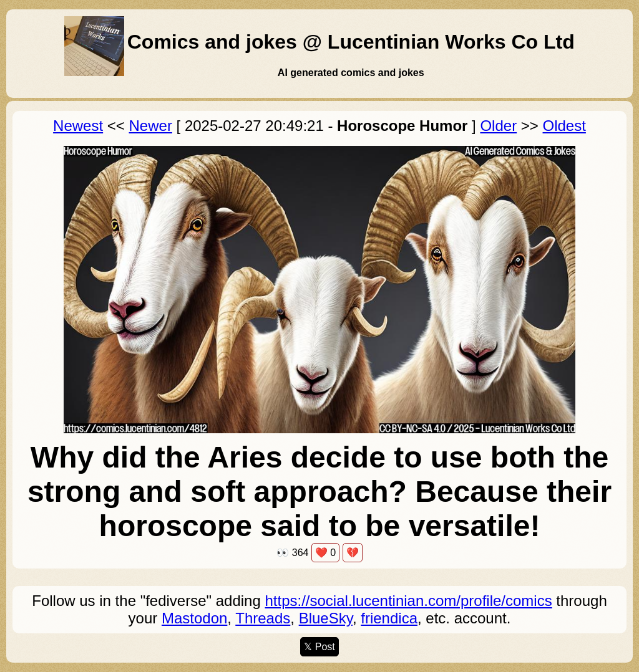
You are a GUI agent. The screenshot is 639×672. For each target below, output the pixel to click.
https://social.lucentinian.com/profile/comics (408, 600)
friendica (389, 618)
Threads (262, 618)
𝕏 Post (319, 646)
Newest (78, 125)
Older (498, 125)
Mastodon (194, 618)
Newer (150, 125)
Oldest (564, 125)
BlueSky (326, 618)
